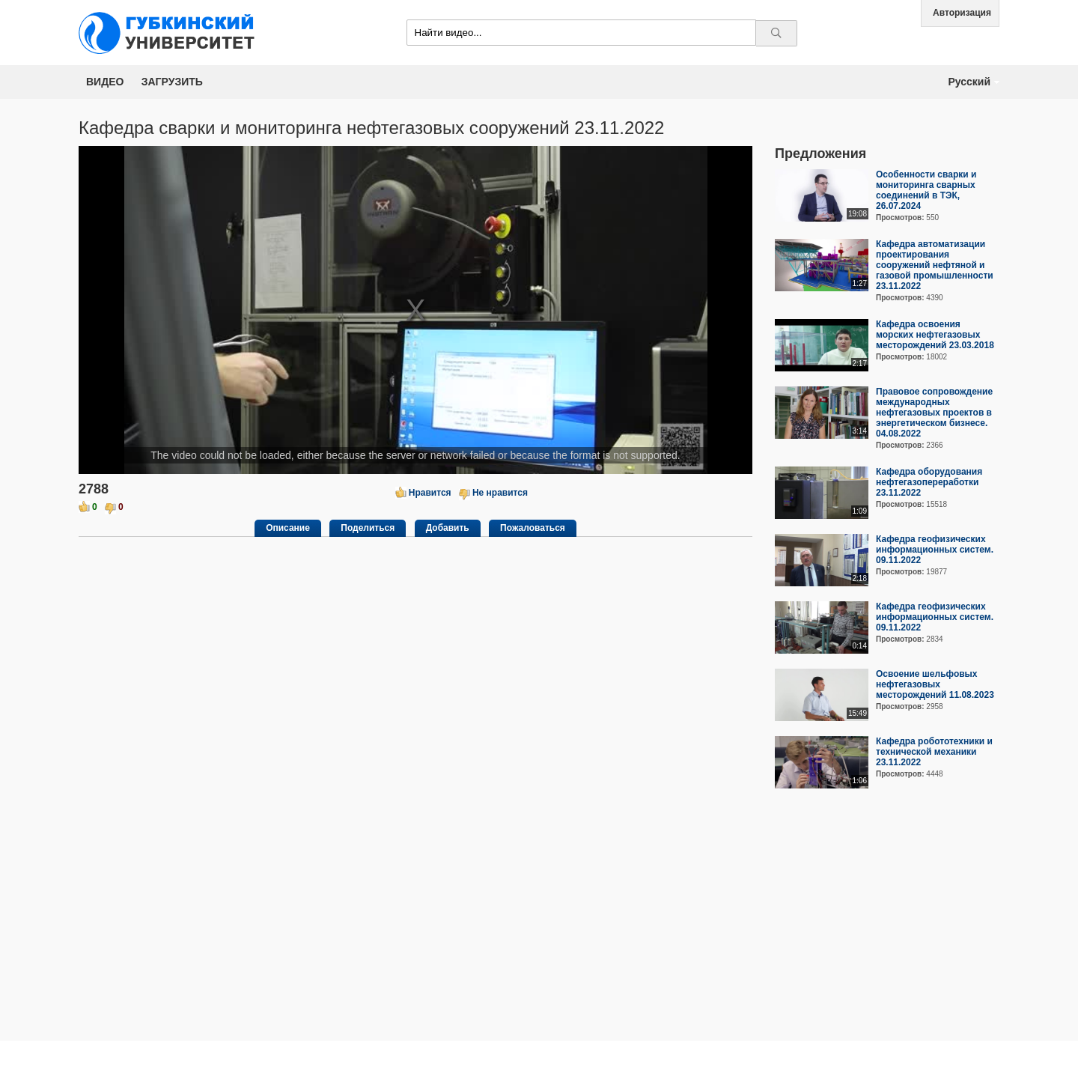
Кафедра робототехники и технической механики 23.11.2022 (934, 752)
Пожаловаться (532, 528)
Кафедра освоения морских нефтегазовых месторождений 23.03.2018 (935, 334)
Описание (288, 528)
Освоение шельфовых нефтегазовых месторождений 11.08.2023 (935, 684)
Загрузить (172, 82)
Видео (105, 82)
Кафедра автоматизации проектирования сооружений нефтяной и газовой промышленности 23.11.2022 (934, 265)
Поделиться (368, 528)
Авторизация (962, 12)
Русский (969, 82)
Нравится (430, 492)
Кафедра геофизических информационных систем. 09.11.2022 (934, 549)
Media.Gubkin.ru (172, 32)
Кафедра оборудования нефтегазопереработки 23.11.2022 (929, 482)
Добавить (447, 528)
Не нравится (500, 492)
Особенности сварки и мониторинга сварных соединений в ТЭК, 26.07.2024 (926, 190)
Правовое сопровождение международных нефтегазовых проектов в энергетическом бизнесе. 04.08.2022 (934, 412)
